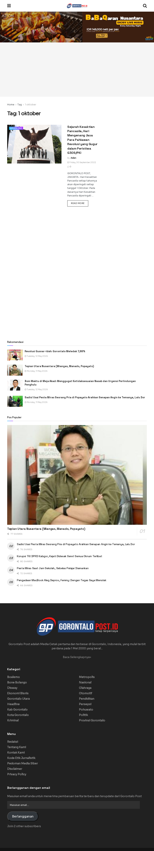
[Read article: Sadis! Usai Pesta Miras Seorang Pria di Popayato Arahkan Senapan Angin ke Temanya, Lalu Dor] (15, 401)
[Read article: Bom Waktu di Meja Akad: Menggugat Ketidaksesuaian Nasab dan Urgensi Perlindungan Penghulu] (15, 385)
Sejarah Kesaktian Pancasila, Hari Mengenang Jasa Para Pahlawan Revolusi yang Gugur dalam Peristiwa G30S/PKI (82, 140)
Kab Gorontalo (17, 709)
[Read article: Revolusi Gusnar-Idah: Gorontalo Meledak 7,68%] (15, 355)
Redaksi (12, 741)
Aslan (73, 158)
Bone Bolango (17, 682)
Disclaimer (14, 769)
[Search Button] (145, 6)
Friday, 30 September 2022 (81, 162)
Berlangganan (23, 816)
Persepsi (85, 704)
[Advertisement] (77, 69)
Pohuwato (86, 709)
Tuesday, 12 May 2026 (36, 356)
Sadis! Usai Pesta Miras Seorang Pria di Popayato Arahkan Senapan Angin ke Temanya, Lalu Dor (85, 397)
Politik (83, 715)
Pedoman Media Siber (22, 763)
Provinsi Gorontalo (92, 720)
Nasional (85, 682)
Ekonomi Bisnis (18, 693)
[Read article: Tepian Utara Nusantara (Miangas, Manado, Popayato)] (15, 370)
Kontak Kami (16, 752)
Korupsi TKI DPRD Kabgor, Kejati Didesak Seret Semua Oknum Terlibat (59, 556)
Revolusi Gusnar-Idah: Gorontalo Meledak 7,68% (55, 351)
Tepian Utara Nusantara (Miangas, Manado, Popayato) (59, 366)
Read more (79, 203)
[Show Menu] (9, 6)
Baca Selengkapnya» (77, 657)
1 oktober (30, 104)
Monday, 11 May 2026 (36, 371)
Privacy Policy (16, 774)
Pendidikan (86, 698)
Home (10, 104)
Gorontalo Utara (18, 698)
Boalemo (13, 677)
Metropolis (87, 677)
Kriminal (13, 720)
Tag (19, 104)
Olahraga (85, 688)
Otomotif (85, 693)
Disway (12, 688)
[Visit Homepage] (77, 6)
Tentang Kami (16, 747)
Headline (16, 128)
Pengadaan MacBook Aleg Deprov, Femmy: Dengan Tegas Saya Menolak (62, 580)
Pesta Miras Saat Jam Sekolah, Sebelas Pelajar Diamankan (53, 568)
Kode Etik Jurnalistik (21, 758)
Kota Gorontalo (18, 715)
